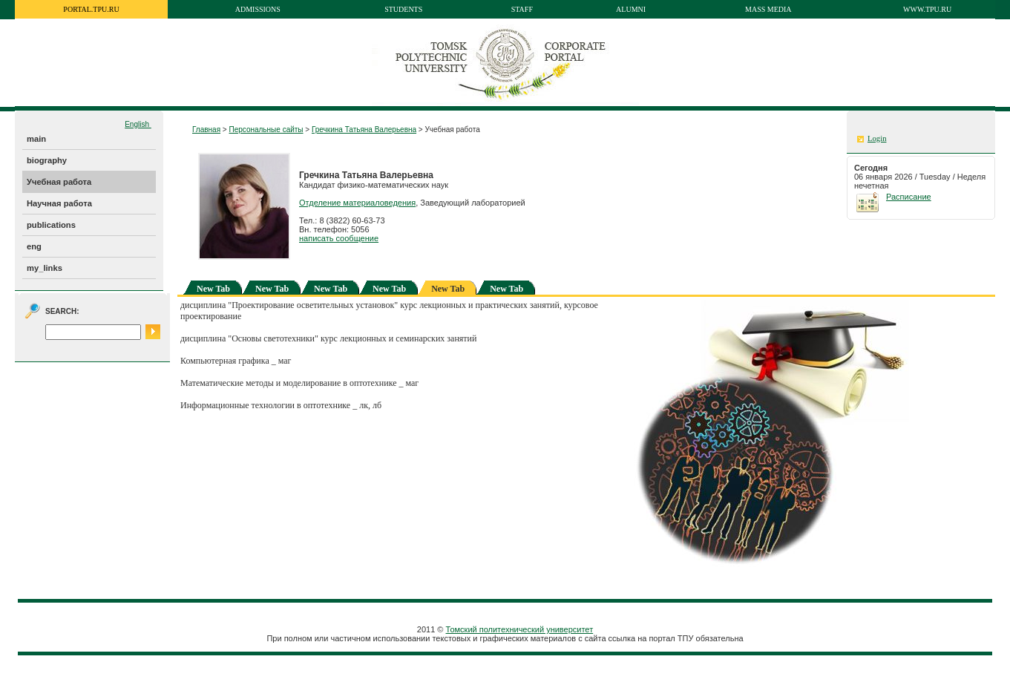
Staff (522, 9)
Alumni (631, 9)
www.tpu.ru (927, 9)
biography (47, 160)
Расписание (908, 196)
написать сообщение (338, 238)
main (36, 138)
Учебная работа (59, 181)
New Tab (213, 289)
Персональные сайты (266, 129)
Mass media (768, 9)
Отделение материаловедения (357, 202)
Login (877, 138)
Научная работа (59, 203)
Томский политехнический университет (520, 629)
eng (34, 246)
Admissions (258, 9)
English (138, 124)
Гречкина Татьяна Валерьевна (364, 129)
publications (51, 224)
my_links (44, 267)
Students (403, 9)
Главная (206, 129)
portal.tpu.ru (91, 9)
